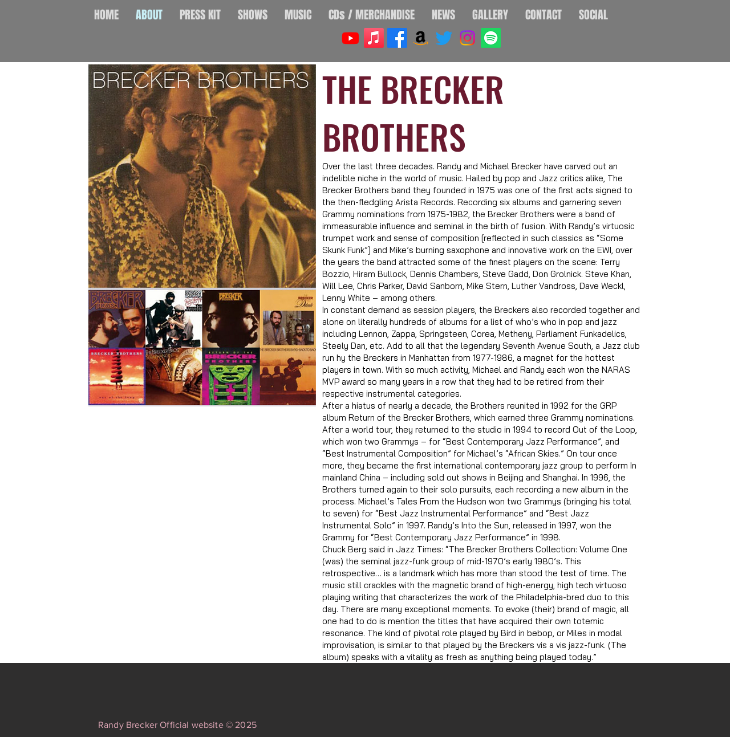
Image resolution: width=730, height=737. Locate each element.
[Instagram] (467, 38)
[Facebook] (397, 38)
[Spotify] (491, 38)
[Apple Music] (374, 38)
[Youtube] (350, 38)
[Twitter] (444, 38)
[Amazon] (421, 38)
